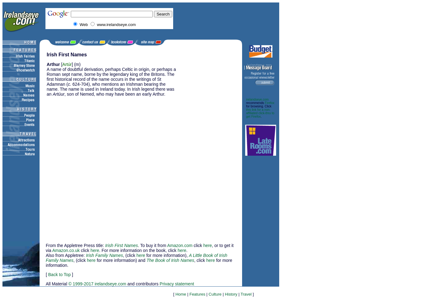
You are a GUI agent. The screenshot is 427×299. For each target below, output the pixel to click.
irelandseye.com (257, 99)
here (207, 245)
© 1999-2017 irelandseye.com (97, 283)
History (231, 294)
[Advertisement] (210, 145)
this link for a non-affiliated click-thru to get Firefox (260, 113)
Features (197, 294)
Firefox (270, 103)
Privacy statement (177, 283)
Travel (246, 294)
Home (180, 294)
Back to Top (59, 274)
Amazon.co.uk (66, 250)
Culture (215, 294)
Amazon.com (180, 245)
